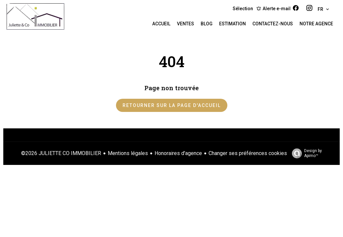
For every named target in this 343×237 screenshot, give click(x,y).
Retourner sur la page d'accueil (172, 105)
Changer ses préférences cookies (248, 153)
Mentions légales (128, 153)
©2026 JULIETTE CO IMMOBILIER (61, 153)
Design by (305, 153)
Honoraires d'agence (178, 153)
